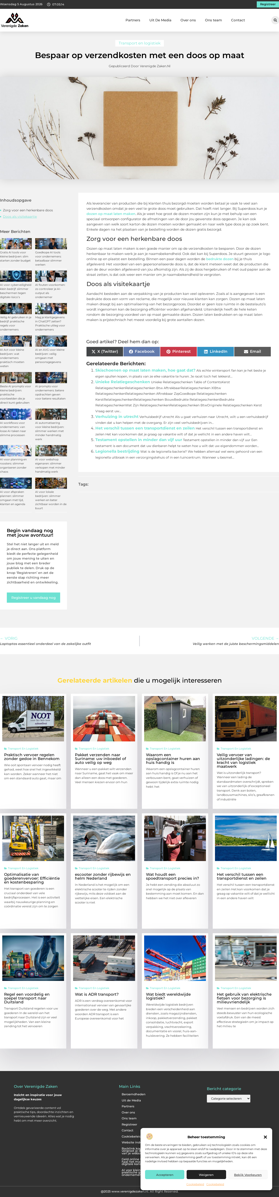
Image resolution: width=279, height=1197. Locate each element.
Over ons (188, 20)
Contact (238, 20)
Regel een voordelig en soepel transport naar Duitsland (27, 998)
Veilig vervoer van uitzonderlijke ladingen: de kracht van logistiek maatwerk (243, 761)
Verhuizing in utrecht (116, 416)
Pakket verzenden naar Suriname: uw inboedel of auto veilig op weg (100, 759)
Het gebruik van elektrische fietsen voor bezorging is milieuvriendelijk (244, 998)
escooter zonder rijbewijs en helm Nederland (103, 876)
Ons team (213, 20)
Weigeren (206, 1175)
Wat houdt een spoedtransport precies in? (172, 876)
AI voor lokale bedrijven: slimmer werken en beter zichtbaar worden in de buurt (51, 500)
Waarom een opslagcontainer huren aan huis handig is (173, 759)
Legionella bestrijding (117, 451)
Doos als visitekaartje (20, 217)
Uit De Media (160, 20)
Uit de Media (131, 1100)
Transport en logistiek (139, 43)
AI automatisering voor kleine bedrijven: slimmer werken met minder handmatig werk (49, 431)
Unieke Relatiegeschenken (122, 382)
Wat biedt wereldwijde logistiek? (168, 996)
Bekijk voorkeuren (248, 1175)
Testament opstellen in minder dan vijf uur (138, 439)
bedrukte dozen (220, 259)
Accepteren (164, 1175)
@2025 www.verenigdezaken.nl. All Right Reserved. (139, 1191)
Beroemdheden (134, 1094)
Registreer (129, 1124)
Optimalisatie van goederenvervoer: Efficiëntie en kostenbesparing (32, 878)
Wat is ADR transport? (97, 994)
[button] (265, 1137)
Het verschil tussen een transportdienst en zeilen (145, 428)
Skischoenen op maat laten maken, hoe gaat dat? (145, 370)
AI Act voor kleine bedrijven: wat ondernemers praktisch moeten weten (12, 358)
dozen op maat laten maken (110, 214)
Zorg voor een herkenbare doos (28, 210)
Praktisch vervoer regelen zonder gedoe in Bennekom (31, 757)
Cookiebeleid (195, 1184)
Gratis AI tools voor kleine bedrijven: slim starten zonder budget (15, 256)
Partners (133, 20)
